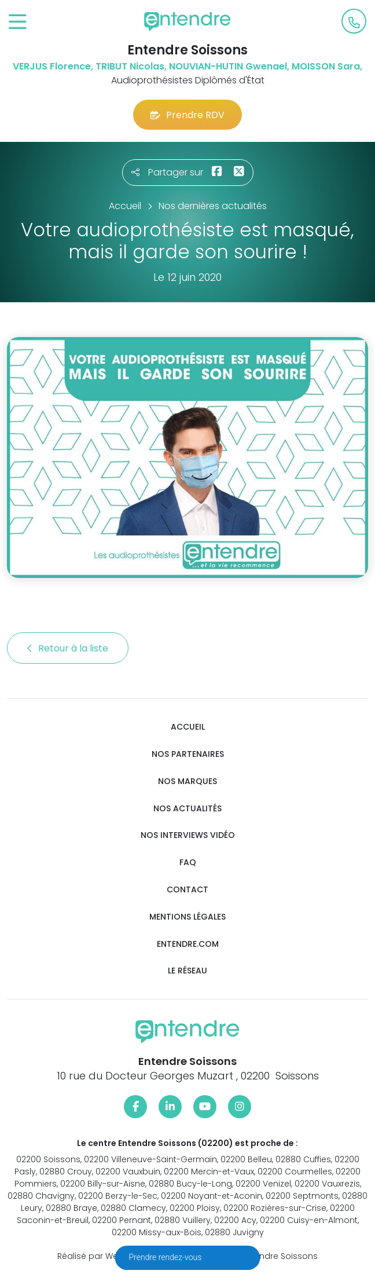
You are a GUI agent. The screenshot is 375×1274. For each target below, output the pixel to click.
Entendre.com (188, 944)
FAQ (187, 862)
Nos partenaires (188, 754)
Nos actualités (187, 809)
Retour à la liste (68, 648)
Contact (187, 890)
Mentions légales (187, 917)
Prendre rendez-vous (166, 1257)
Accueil (188, 727)
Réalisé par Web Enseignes (112, 1256)
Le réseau (187, 971)
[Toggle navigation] (18, 22)
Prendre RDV (187, 115)
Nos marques (187, 781)
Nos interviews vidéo (188, 835)
